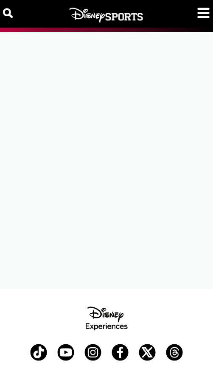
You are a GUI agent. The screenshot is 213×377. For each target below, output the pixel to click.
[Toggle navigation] (203, 13)
